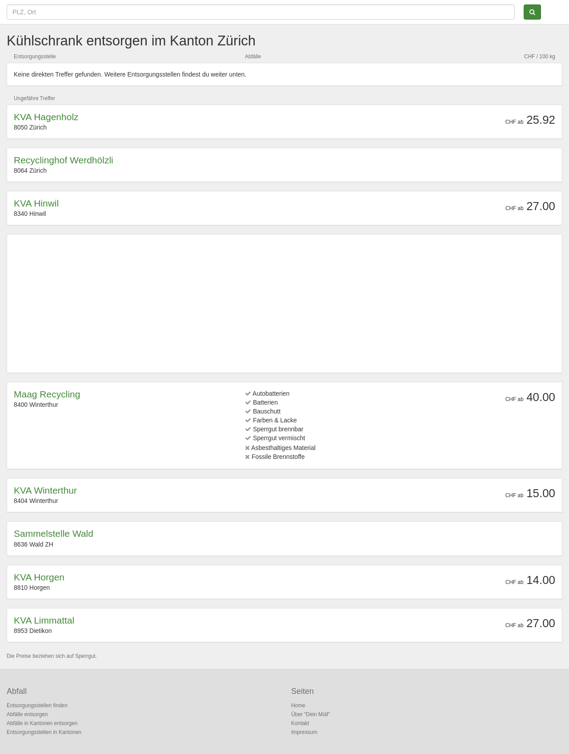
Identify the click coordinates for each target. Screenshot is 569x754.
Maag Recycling (47, 394)
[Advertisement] (280, 303)
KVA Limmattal (44, 620)
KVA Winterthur (45, 490)
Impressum (304, 732)
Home (298, 705)
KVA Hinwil (36, 203)
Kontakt (300, 723)
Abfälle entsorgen (27, 714)
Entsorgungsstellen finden (37, 705)
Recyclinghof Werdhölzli (63, 160)
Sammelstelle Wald (53, 533)
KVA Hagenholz (46, 117)
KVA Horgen (39, 577)
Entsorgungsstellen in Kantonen (44, 732)
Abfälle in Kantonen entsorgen (42, 723)
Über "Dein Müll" (310, 714)
